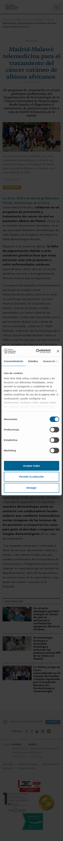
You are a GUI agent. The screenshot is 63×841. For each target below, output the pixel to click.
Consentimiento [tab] (13, 361)
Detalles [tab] (33, 361)
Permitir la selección (31, 476)
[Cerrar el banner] (58, 351)
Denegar (31, 487)
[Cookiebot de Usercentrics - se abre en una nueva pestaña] (38, 351)
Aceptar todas (31, 465)
